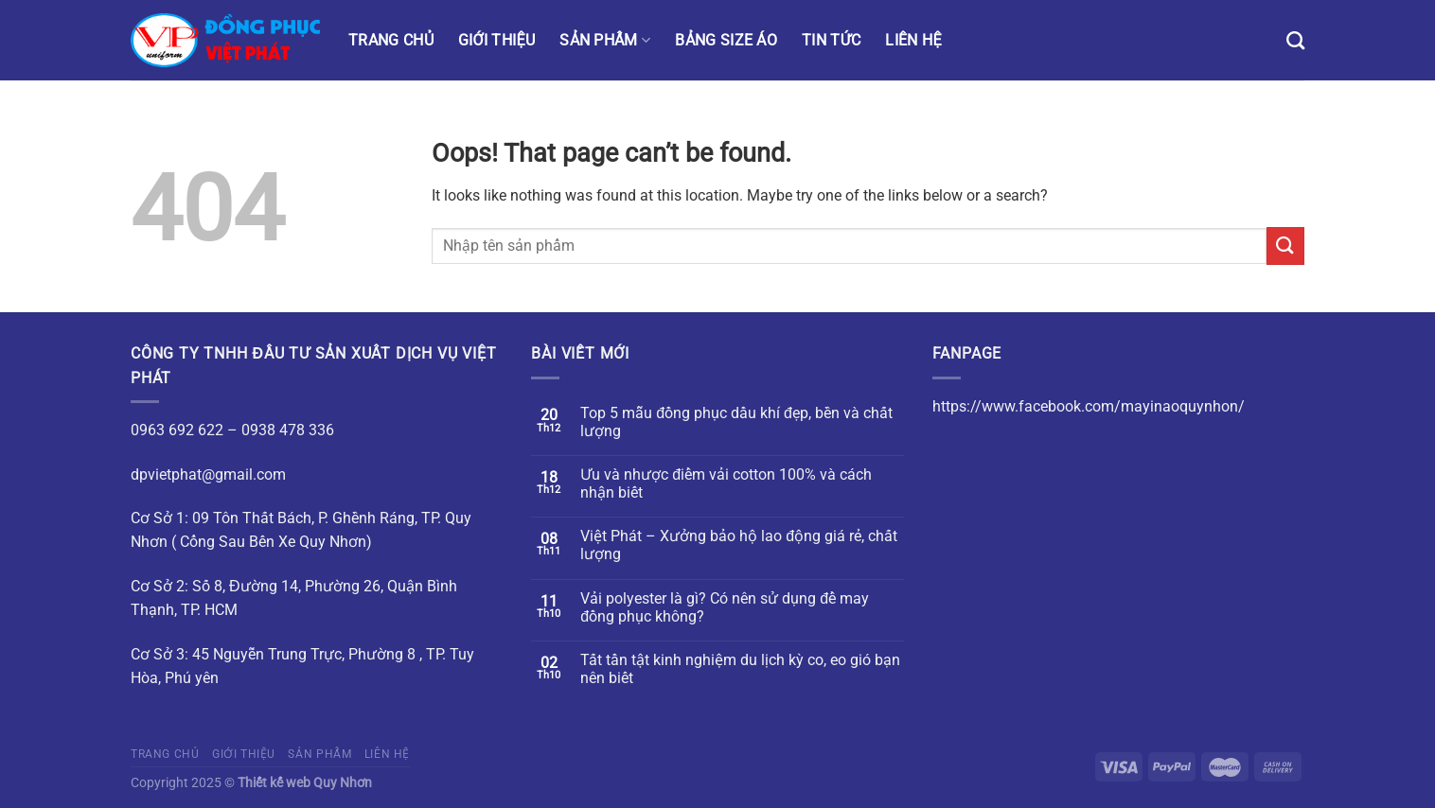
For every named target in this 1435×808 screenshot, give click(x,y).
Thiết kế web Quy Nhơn (305, 783)
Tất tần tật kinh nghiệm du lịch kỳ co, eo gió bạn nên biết (740, 669)
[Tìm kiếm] (1295, 40)
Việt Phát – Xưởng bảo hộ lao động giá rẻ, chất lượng (738, 545)
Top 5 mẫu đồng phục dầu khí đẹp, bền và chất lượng (736, 422)
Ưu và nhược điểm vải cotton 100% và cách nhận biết (726, 483)
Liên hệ (913, 40)
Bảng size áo (726, 40)
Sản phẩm (604, 40)
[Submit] (1285, 245)
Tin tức (831, 40)
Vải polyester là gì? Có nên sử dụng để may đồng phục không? (724, 607)
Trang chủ (391, 40)
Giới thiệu (496, 40)
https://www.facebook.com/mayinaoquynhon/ (1088, 406)
